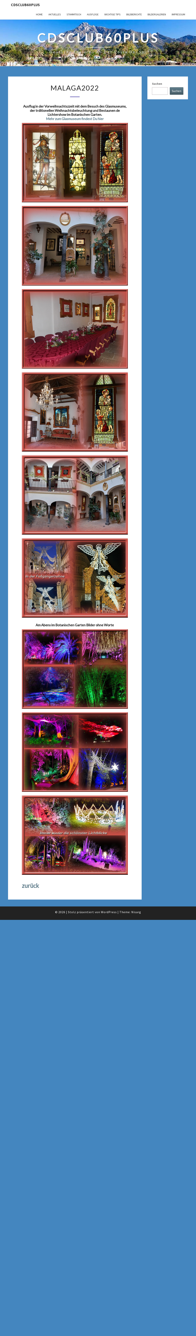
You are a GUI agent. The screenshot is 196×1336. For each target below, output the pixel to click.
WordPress (109, 912)
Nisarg (136, 912)
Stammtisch (74, 14)
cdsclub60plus (25, 4)
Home (39, 14)
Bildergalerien (157, 14)
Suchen (157, 84)
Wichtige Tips (112, 14)
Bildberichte (134, 14)
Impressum (178, 14)
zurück (30, 885)
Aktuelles (54, 14)
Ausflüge (93, 14)
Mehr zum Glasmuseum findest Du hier (75, 119)
